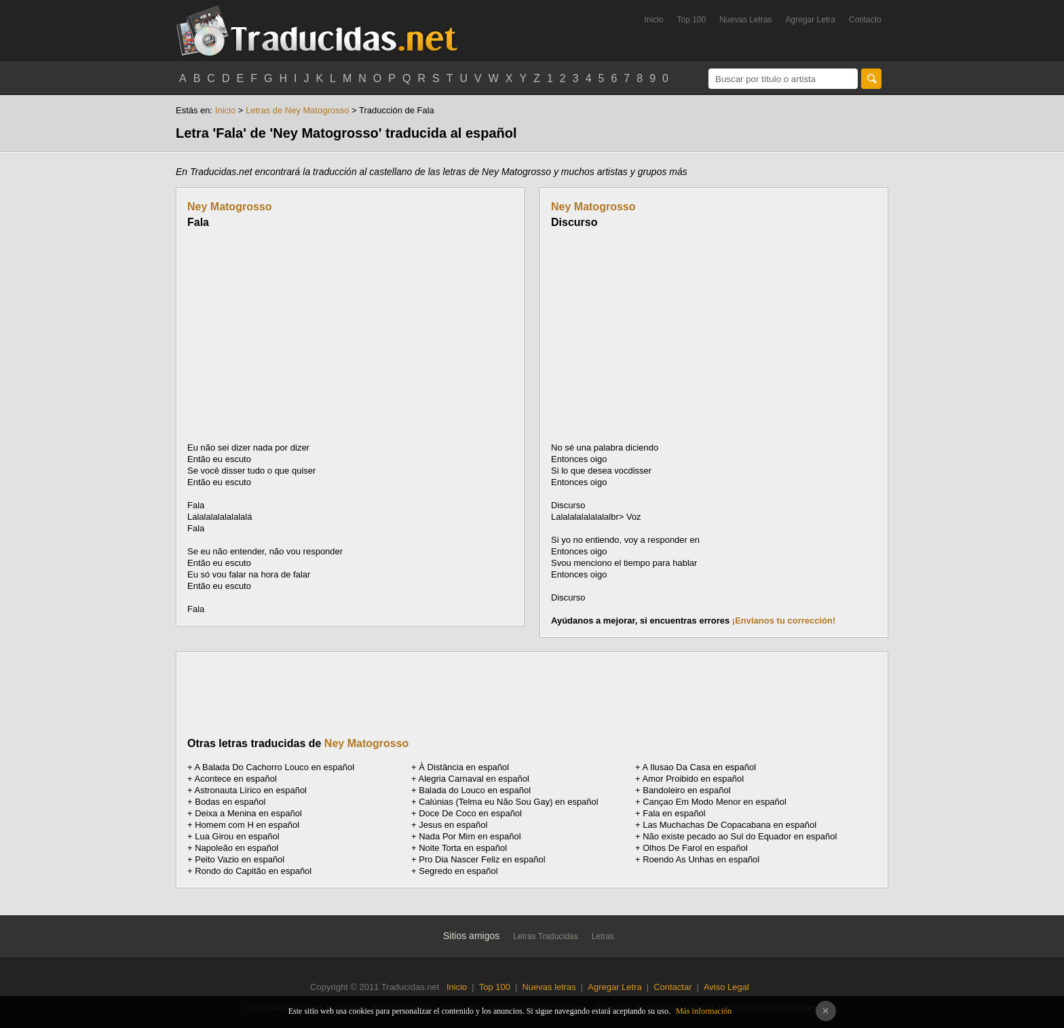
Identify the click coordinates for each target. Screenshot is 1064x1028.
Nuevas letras (548, 987)
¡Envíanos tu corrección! (783, 620)
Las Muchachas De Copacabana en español (729, 825)
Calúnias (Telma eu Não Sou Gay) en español (508, 802)
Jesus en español (453, 825)
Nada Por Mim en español (469, 836)
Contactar (672, 987)
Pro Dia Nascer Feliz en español (482, 859)
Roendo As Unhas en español (701, 859)
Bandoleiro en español (686, 790)
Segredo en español (458, 871)
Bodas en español (230, 802)
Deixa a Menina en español (248, 813)
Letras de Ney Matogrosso (297, 110)
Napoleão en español (236, 848)
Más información (704, 1011)
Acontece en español (236, 779)
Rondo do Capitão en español (253, 871)
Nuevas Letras (745, 19)
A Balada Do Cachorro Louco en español (275, 767)
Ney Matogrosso (229, 206)
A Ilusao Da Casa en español (700, 767)
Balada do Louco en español (475, 790)
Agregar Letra (810, 19)
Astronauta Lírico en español (251, 790)
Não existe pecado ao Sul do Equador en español (740, 836)
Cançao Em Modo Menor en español (714, 802)
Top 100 (691, 19)
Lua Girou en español (237, 836)
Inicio (653, 19)
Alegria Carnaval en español (474, 779)
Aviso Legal (726, 987)
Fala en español (674, 813)
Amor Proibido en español (693, 779)
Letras (603, 936)
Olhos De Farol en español (695, 848)
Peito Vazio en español (239, 859)
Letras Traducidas (545, 936)
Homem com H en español (247, 825)
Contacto (865, 19)
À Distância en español (464, 767)
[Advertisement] (301, 335)
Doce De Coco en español (470, 813)
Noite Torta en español (463, 848)
